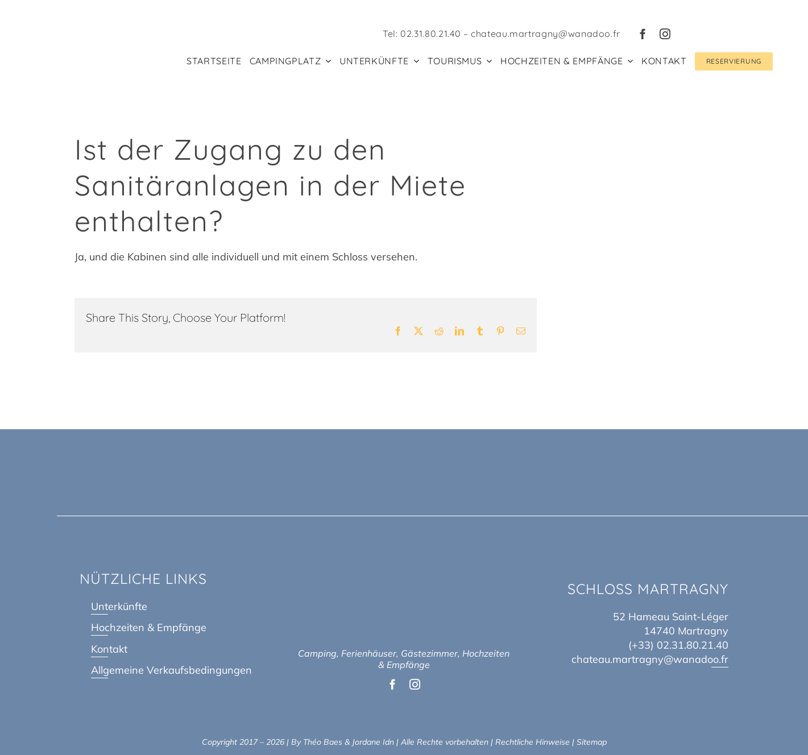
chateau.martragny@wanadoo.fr (545, 33)
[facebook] (642, 33)
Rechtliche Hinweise (532, 742)
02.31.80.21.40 (430, 33)
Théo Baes (322, 742)
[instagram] (665, 33)
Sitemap (592, 742)
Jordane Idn (373, 742)
